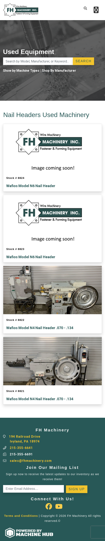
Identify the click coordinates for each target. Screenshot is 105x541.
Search (83, 61)
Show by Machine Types (21, 71)
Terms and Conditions (21, 515)
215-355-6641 (21, 448)
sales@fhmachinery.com (31, 461)
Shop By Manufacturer (59, 71)
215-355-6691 (21, 454)
